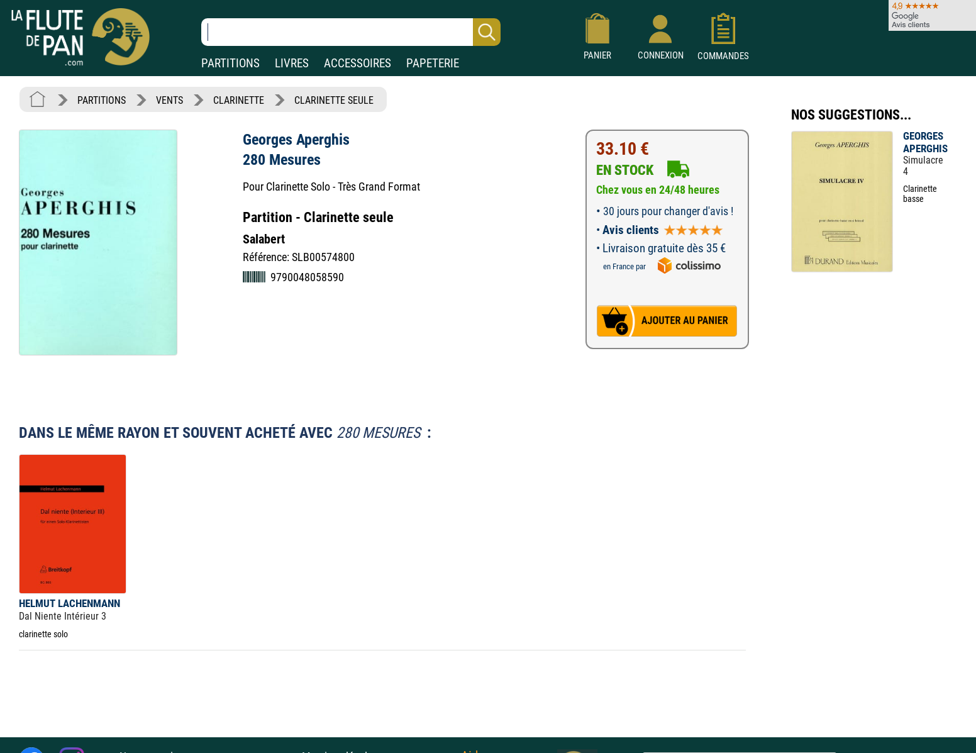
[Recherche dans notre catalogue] (351, 32)
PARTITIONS (230, 63)
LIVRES (292, 63)
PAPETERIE (432, 63)
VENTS (169, 100)
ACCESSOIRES (357, 63)
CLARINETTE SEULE (334, 100)
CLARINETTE (238, 100)
